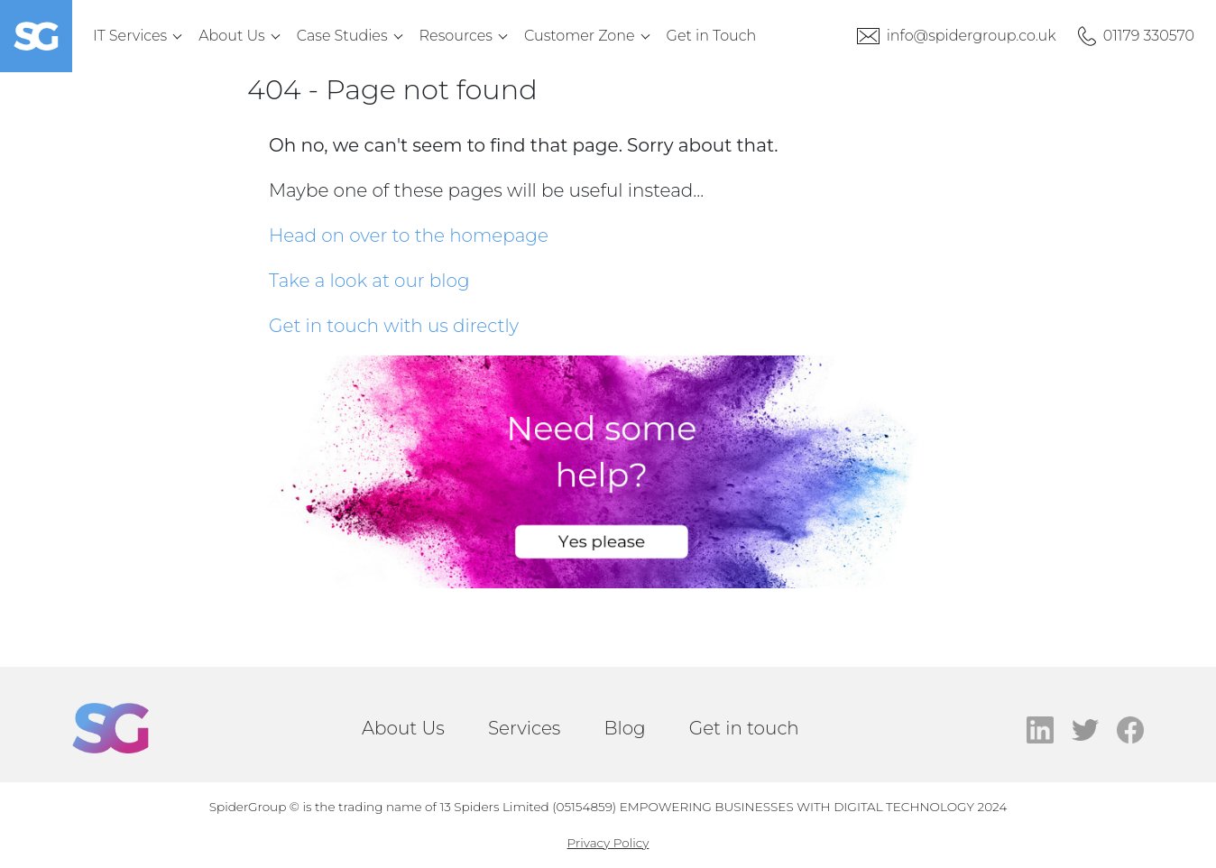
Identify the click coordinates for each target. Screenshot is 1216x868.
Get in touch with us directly (394, 326)
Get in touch (744, 728)
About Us (403, 728)
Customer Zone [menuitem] (579, 35)
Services (524, 728)
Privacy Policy (608, 843)
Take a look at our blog (369, 280)
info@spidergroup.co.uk (971, 35)
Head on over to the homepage (408, 235)
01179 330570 (1148, 35)
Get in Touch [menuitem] (712, 35)
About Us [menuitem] (231, 35)
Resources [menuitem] (456, 35)
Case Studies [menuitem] (342, 35)
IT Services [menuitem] (130, 35)
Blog (624, 728)
